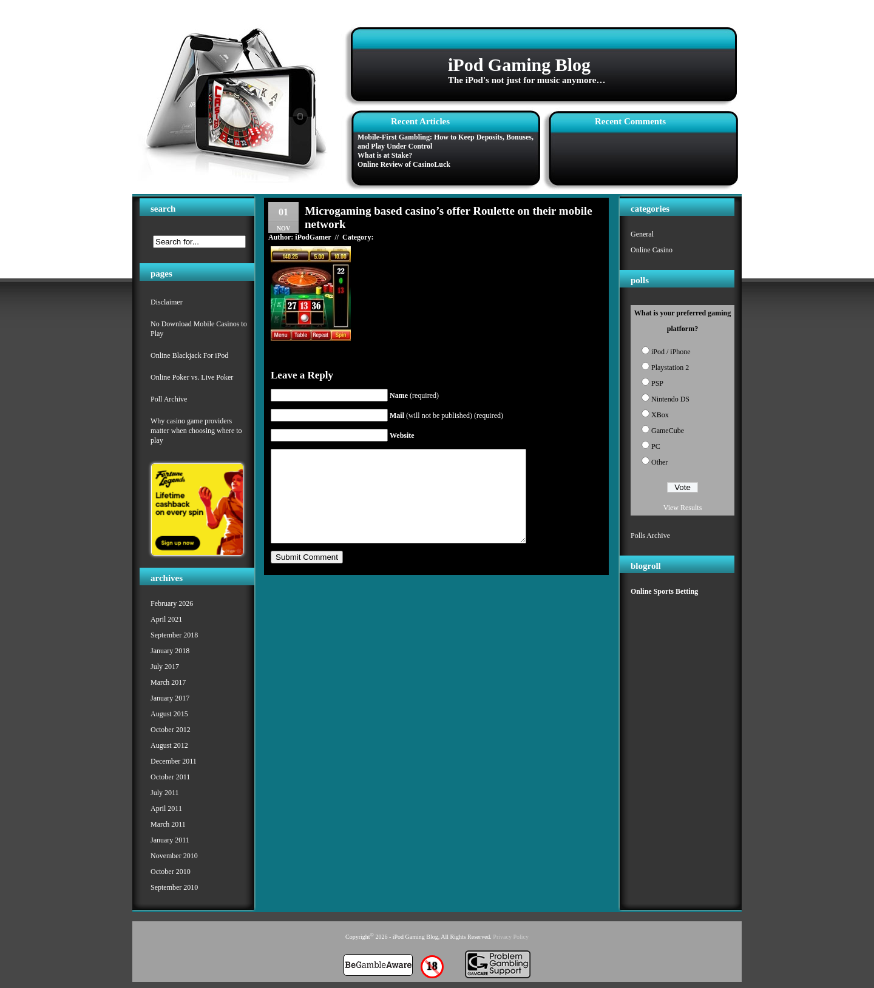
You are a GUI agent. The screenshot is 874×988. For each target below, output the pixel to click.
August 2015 (169, 714)
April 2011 (166, 808)
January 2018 (170, 651)
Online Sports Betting (664, 591)
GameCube (667, 430)
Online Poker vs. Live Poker (192, 377)
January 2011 (170, 840)
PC (655, 446)
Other (659, 462)
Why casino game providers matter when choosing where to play (196, 431)
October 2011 (170, 777)
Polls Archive (650, 535)
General (642, 234)
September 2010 (174, 887)
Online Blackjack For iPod (189, 355)
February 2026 (172, 603)
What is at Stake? (384, 155)
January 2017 (170, 698)
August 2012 (169, 745)
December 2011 (174, 761)
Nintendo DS (670, 399)
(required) (414, 395)
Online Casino (651, 250)
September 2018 (174, 635)
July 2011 (165, 792)
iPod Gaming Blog (519, 65)
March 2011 (168, 824)
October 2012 (171, 729)
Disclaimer (167, 302)
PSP (657, 383)
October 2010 (171, 871)
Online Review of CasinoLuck (403, 164)
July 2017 (165, 666)
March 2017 (168, 682)
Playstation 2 (670, 367)
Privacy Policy (511, 936)
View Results (682, 507)
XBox (660, 415)
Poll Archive (169, 399)
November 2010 (174, 856)
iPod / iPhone (671, 352)
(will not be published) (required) (446, 415)
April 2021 (166, 619)
